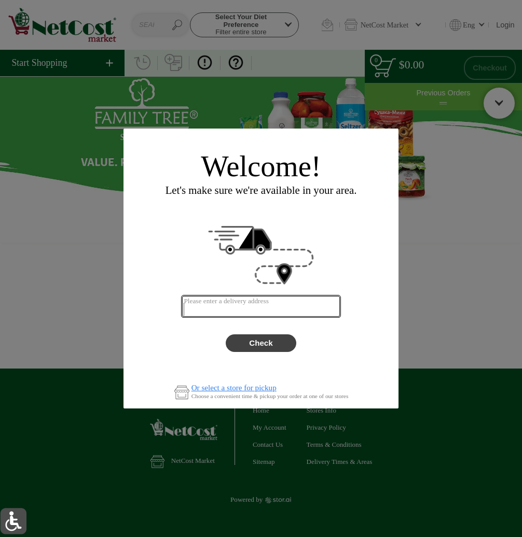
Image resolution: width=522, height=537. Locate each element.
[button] (13, 521)
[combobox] (260, 306)
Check (260, 342)
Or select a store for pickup (234, 388)
